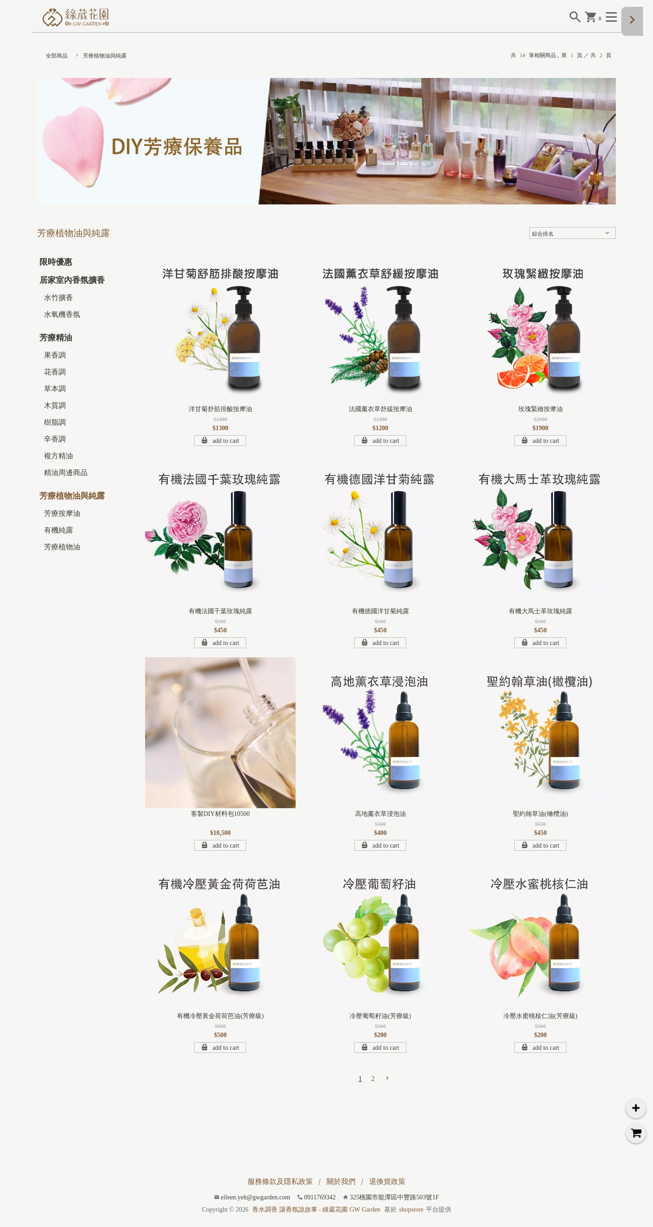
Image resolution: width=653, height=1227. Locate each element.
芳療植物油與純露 (105, 56)
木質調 (55, 405)
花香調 (55, 372)
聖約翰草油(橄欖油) (540, 813)
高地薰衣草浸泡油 (380, 813)
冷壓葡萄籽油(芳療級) (380, 1016)
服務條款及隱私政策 (280, 1181)
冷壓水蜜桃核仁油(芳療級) (540, 1016)
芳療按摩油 (62, 513)
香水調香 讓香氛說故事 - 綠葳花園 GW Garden (316, 1209)
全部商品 (57, 56)
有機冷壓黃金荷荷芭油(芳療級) (220, 1016)
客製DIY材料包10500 (220, 813)
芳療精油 (55, 337)
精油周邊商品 (66, 472)
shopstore (411, 1209)
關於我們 (341, 1181)
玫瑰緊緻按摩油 (540, 409)
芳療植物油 (62, 547)
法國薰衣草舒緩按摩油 (380, 409)
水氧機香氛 (62, 314)
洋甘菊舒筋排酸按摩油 (220, 409)
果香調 (55, 355)
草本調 (55, 389)
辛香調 (55, 439)
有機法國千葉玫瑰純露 (220, 611)
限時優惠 (55, 262)
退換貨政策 (387, 1181)
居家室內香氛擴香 (72, 280)
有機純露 (58, 530)
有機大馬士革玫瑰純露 (540, 611)
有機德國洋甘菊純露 (380, 611)
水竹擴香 (58, 297)
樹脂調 (55, 422)
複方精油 (58, 456)
